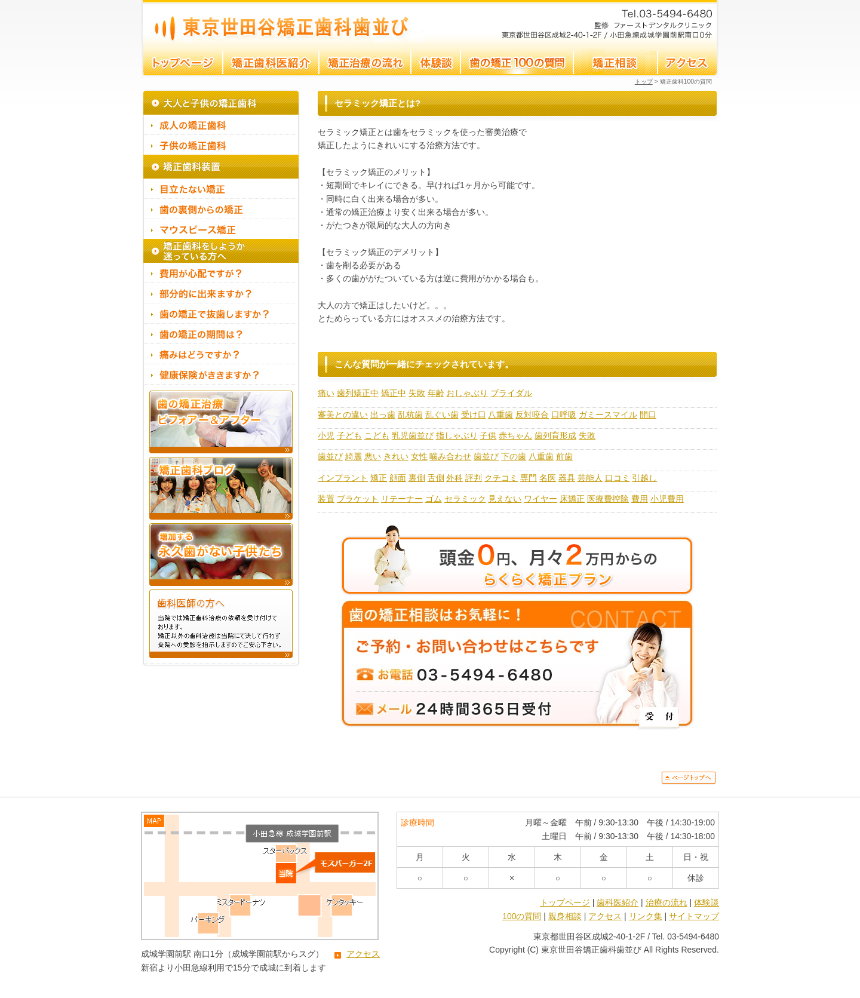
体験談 (706, 902)
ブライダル (511, 393)
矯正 (378, 478)
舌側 (436, 478)
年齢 (436, 393)
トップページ (565, 902)
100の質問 (521, 916)
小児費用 (667, 498)
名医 (547, 478)
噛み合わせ (450, 456)
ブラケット (358, 498)
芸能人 (590, 478)
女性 (419, 456)
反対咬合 (532, 414)
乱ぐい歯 (442, 414)
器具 (566, 478)
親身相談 (565, 916)
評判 (473, 478)
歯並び (330, 456)
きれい (395, 456)
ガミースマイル (608, 414)
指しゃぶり (457, 435)
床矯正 (572, 498)
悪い (372, 456)
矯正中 (393, 393)
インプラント (343, 478)
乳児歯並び (413, 435)
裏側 (416, 478)
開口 (648, 414)
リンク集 (645, 916)
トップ (644, 81)
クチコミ (501, 478)
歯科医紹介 (617, 902)
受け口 (473, 414)
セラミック (465, 498)
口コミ (617, 478)
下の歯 (513, 456)
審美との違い (343, 414)
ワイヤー (540, 498)
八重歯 (500, 414)
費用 (639, 498)
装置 (326, 498)
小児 (326, 435)
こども (376, 435)
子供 (488, 435)
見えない (504, 498)
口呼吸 (563, 414)
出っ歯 (382, 414)
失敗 (416, 393)
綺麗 (353, 456)
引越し (644, 478)
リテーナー (402, 498)
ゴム (433, 498)
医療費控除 (608, 498)
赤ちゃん (515, 435)
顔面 (397, 478)
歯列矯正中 (358, 393)
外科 (454, 478)
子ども (349, 435)
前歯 (564, 456)
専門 (528, 478)
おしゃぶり (467, 393)
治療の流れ (666, 902)
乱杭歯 (410, 414)
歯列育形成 (555, 435)
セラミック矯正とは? (282, 21)
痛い (326, 393)
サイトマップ (694, 916)
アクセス (363, 954)
